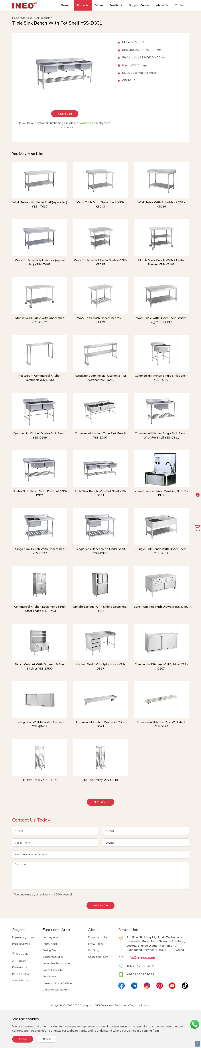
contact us (86, 123)
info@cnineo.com (141, 957)
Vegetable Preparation (56, 963)
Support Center (139, 5)
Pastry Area (50, 943)
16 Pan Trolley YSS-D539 (40, 780)
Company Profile (98, 937)
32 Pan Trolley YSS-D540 (100, 780)
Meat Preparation (53, 956)
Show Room (95, 943)
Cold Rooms (50, 976)
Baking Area (50, 950)
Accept (23, 1039)
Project (65, 5)
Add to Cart (65, 113)
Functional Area (56, 929)
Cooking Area (51, 937)
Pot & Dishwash (52, 970)
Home (15, 17)
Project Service (21, 943)
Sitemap (145, 1005)
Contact (180, 5)
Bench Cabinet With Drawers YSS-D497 (161, 606)
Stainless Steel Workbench (58, 983)
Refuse (47, 1039)
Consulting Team (98, 956)
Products (83, 5)
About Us (162, 5)
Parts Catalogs (21, 974)
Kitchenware (19, 967)
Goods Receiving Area (56, 989)
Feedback (116, 5)
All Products (100, 802)
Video (99, 5)
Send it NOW (100, 905)
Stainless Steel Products (35, 17)
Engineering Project (23, 937)
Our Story (94, 950)
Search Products (22, 980)
